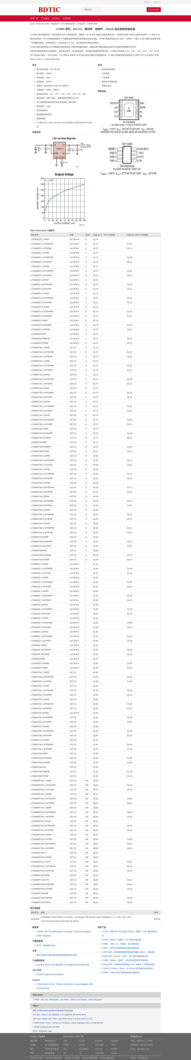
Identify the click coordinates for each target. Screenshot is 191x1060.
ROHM (114, 1049)
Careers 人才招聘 (72, 1058)
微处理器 (34, 1041)
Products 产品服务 (37, 1036)
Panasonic (83, 1049)
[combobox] (91, 10)
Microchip (99, 1045)
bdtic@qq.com (143, 1049)
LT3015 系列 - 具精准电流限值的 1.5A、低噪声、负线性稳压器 (128, 964)
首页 (32, 24)
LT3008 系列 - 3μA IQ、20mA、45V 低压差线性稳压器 (125, 956)
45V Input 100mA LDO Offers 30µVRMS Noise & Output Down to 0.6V (62, 1019)
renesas (98, 1049)
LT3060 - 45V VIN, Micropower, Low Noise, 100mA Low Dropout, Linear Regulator (67, 999)
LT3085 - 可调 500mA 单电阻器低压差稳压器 (121, 972)
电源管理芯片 (51, 1041)
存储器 (33, 1045)
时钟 (32, 1053)
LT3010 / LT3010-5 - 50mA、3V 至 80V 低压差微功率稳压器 (127, 968)
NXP (113, 1045)
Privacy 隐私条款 (107, 1058)
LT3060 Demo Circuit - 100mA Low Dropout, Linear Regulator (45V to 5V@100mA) (68, 1023)
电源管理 (55, 24)
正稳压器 (81, 24)
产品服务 (45, 18)
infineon (114, 1041)
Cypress (98, 1041)
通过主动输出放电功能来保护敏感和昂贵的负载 (57, 955)
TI (80, 1053)
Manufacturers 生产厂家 (73, 1036)
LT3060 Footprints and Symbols (50, 974)
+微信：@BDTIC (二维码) (141, 1041)
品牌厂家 (34, 18)
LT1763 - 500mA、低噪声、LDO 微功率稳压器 (121, 940)
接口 (32, 1049)
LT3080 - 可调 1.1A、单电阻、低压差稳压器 (120, 944)
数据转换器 (50, 1053)
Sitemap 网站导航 (89, 1058)
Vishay (114, 1053)
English (147, 2)
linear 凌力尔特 (42, 24)
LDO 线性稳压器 (68, 24)
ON (64, 1049)
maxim (82, 1045)
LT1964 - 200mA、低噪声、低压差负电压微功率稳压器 (125, 960)
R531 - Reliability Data (46, 945)
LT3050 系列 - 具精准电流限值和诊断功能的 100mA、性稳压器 (128, 952)
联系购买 (67, 18)
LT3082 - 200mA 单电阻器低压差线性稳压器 (120, 948)
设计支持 (56, 18)
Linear (66, 1045)
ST (64, 1053)
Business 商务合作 (54, 1058)
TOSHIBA (99, 1053)
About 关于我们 (36, 1058)
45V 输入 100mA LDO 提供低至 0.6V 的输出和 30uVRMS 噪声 (63, 965)
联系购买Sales (136, 1036)
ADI (65, 1041)
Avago (82, 1041)
